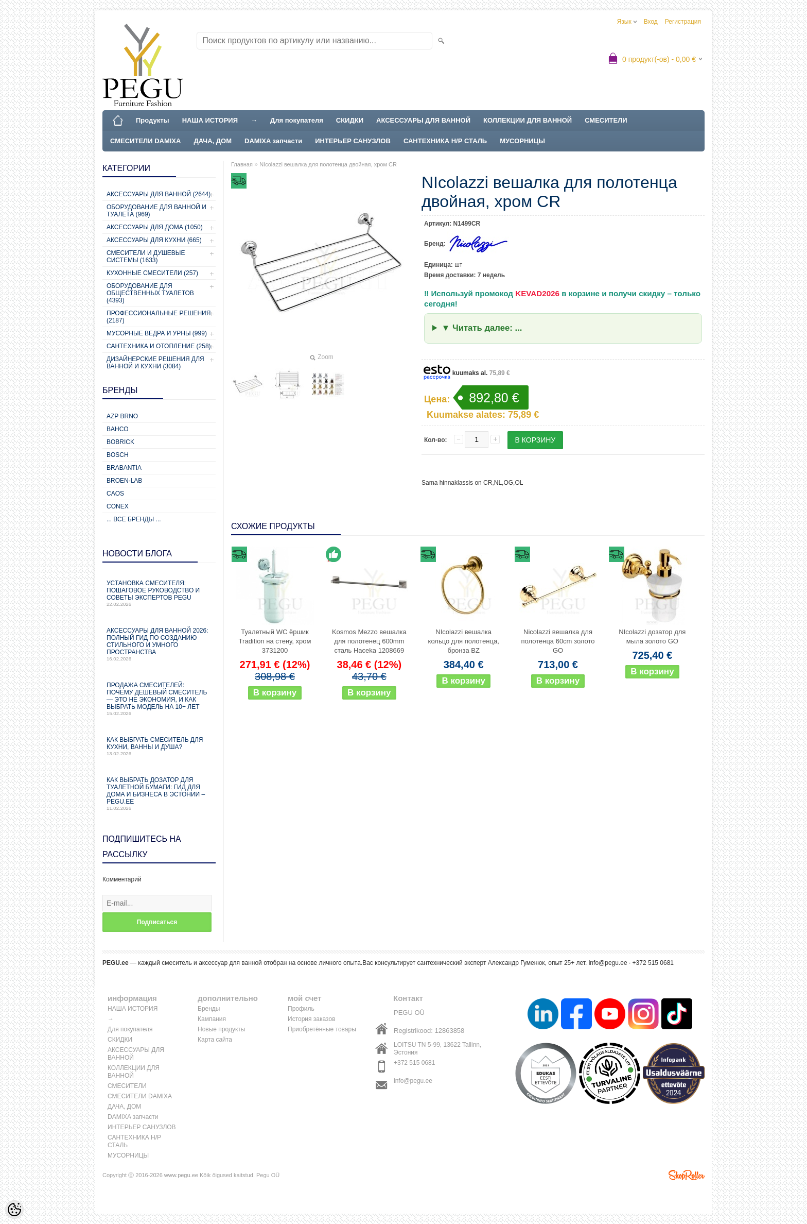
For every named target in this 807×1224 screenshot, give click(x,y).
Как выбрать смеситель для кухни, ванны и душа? (159, 746)
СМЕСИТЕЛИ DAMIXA (145, 141)
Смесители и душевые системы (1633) (146, 256)
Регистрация (683, 21)
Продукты (152, 120)
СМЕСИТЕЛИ (606, 120)
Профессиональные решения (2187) (158, 317)
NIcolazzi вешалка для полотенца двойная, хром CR (328, 164)
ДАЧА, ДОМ (213, 141)
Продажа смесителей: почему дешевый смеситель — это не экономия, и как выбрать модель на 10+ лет (159, 699)
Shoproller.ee (687, 1175)
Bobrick (120, 442)
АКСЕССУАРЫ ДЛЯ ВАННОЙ (423, 120)
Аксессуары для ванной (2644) (158, 194)
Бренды (209, 1008)
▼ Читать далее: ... (482, 328)
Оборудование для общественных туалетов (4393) (150, 293)
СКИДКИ (349, 120)
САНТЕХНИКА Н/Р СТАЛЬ (445, 141)
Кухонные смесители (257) (152, 273)
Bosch (118, 454)
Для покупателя (296, 120)
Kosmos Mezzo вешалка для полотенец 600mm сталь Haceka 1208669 (369, 641)
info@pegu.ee (608, 962)
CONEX (118, 506)
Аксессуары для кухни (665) (154, 240)
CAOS (115, 493)
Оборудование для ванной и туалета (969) (156, 210)
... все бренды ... (134, 519)
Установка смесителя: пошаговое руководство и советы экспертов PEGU (159, 593)
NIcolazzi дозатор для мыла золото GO (652, 636)
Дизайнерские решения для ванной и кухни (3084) (155, 362)
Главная (242, 164)
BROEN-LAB (124, 480)
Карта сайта (215, 1039)
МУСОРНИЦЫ (522, 141)
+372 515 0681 (414, 1062)
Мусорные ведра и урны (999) (157, 333)
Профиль (301, 1008)
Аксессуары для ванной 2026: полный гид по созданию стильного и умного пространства (159, 644)
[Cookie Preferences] (14, 1209)
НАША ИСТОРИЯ (210, 120)
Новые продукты (221, 1029)
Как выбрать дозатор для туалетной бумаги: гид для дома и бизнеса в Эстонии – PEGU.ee (159, 793)
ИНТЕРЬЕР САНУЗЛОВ (353, 141)
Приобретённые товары (322, 1029)
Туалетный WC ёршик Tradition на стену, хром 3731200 (275, 641)
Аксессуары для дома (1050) (155, 227)
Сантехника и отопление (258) (159, 346)
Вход (651, 21)
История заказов (312, 1019)
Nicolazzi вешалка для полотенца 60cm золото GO (558, 641)
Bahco (118, 429)
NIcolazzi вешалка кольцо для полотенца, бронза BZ (463, 641)
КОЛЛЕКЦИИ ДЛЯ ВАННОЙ (527, 120)
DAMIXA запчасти (273, 141)
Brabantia (124, 467)
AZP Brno (122, 416)
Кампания (212, 1019)
